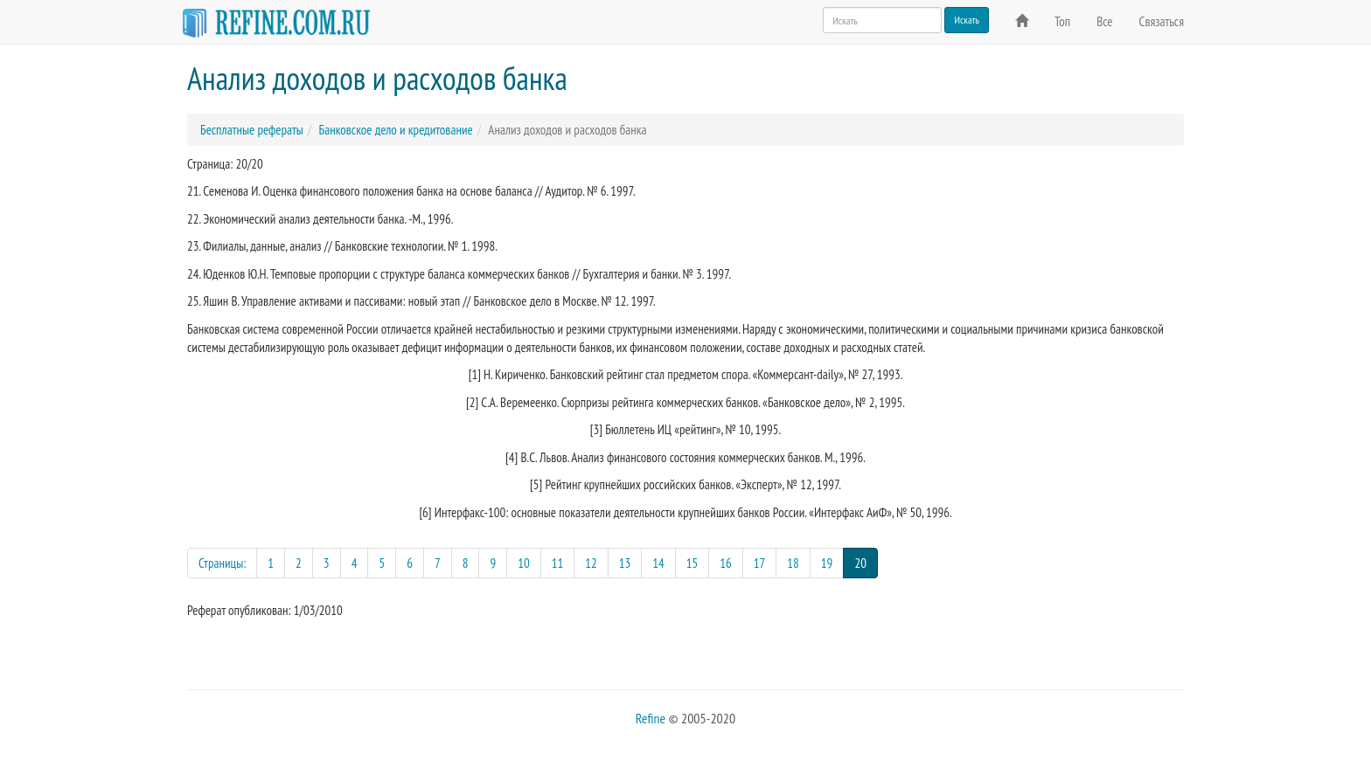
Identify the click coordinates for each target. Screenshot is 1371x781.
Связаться (1161, 21)
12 (591, 563)
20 (866, 562)
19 (827, 563)
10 (524, 563)
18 (793, 563)
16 (726, 563)
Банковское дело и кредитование (395, 129)
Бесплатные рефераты (251, 129)
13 (625, 563)
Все (1104, 21)
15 (692, 563)
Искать (966, 19)
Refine (650, 718)
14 (658, 563)
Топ (1062, 21)
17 (760, 563)
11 (558, 563)
